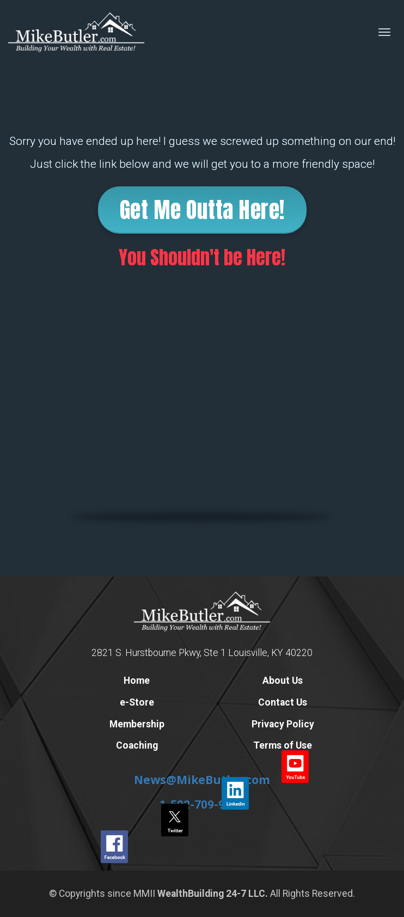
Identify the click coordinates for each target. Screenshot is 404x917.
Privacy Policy (283, 724)
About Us (282, 681)
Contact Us (282, 702)
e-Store (137, 702)
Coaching (137, 745)
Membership (136, 724)
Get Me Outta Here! (202, 209)
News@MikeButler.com (202, 779)
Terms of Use (282, 745)
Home (137, 681)
